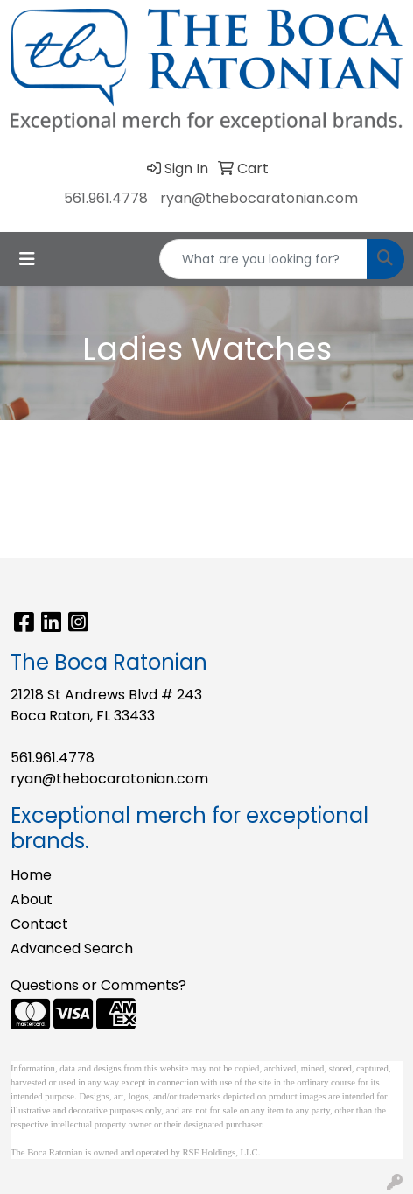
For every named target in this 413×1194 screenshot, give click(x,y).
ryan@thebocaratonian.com (259, 198)
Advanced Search (71, 948)
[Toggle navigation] (27, 259)
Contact (39, 924)
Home (31, 875)
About (31, 899)
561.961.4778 (106, 198)
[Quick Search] (263, 259)
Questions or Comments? (98, 985)
